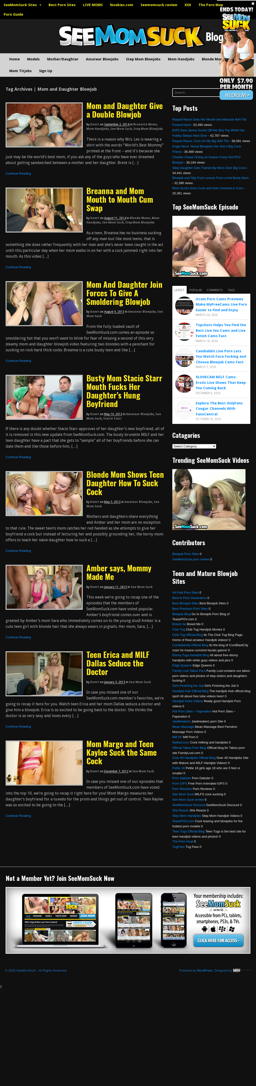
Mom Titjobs (20, 71)
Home (14, 59)
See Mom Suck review (188, 799)
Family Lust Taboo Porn (188, 671)
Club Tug (178, 629)
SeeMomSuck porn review (190, 559)
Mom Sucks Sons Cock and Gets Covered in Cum (207, 188)
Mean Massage (183, 727)
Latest (179, 290)
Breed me (179, 624)
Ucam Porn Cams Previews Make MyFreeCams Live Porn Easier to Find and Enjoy (221, 304)
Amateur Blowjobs (102, 59)
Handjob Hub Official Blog (190, 691)
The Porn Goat (182, 841)
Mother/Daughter (63, 59)
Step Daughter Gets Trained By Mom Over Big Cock (209, 168)
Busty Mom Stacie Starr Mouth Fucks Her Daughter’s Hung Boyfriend (124, 391)
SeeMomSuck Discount (188, 805)
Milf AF (177, 737)
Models (33, 59)
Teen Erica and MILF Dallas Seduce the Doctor (117, 663)
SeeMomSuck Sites (20, 5)
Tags (231, 290)
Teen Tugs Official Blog (188, 831)
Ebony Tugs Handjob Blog (190, 655)
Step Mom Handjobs (186, 816)
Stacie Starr (112, 418)
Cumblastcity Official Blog (190, 645)
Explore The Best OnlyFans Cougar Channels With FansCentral (219, 408)
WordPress (205, 970)
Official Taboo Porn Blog (189, 748)
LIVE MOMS (93, 5)
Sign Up (45, 71)
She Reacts (180, 810)
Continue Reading (18, 173)
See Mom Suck (121, 129)
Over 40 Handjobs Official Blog (194, 758)
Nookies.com (121, 5)
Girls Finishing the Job (188, 685)
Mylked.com (180, 742)
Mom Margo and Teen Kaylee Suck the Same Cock (121, 752)
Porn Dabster (181, 778)
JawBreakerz (181, 721)
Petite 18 (178, 768)
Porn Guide (13, 14)
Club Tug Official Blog (187, 635)
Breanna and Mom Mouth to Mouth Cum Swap (119, 199)
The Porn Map (210, 5)
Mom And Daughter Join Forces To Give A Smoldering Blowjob (124, 292)
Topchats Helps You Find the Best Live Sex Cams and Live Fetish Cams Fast (221, 330)
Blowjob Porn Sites (185, 554)
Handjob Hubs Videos (187, 701)
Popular (195, 290)
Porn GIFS (179, 783)
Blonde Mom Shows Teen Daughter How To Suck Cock (125, 482)
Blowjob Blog (181, 614)
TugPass (178, 847)
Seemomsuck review (159, 5)
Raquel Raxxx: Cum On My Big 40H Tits (200, 141)
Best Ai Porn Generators (189, 598)
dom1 (94, 124)
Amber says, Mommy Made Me (118, 572)
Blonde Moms (213, 59)
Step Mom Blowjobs (143, 59)
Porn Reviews (182, 789)
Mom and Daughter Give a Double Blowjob (124, 110)
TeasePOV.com (183, 821)
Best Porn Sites (62, 5)
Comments (215, 290)
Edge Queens (182, 665)
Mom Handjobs (181, 59)
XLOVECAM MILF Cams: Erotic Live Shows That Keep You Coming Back (221, 382)
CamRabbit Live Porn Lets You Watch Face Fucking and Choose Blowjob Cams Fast (221, 356)
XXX (187, 5)
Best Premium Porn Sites (190, 608)
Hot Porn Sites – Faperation (191, 711)
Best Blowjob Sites (185, 603)
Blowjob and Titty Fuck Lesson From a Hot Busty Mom (210, 178)
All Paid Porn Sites (185, 592)
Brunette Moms (145, 124)
